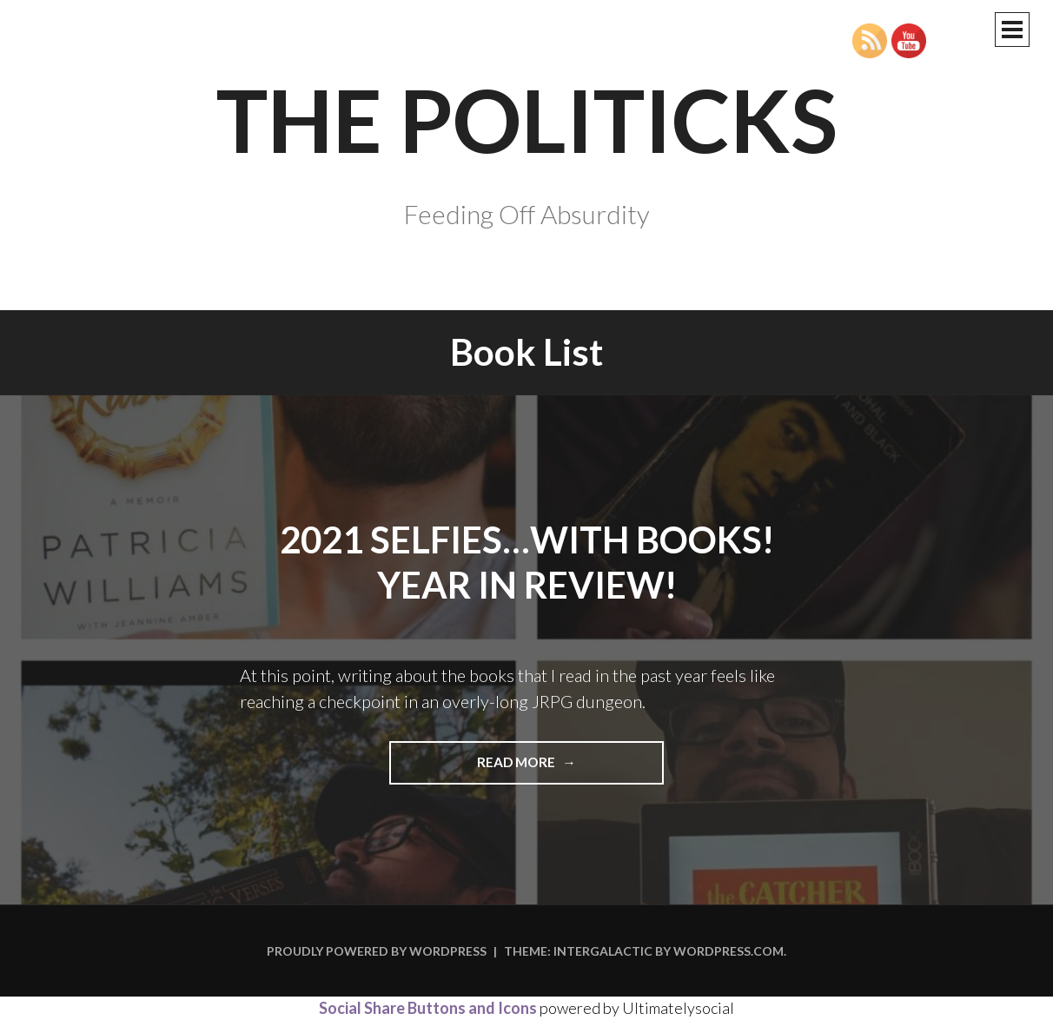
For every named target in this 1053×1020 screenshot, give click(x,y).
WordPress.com (728, 951)
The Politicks (527, 119)
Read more (548, 768)
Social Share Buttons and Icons (428, 1007)
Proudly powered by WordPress (377, 951)
